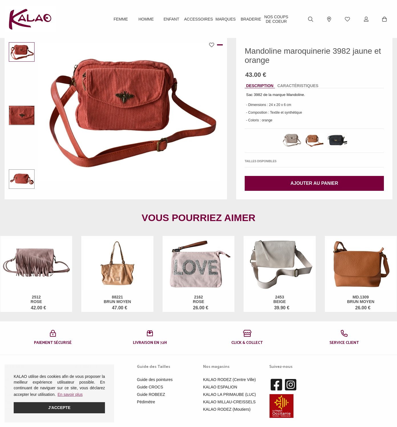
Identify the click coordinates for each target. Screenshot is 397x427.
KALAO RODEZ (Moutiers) (226, 409)
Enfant (171, 19)
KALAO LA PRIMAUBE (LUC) (229, 394)
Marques (226, 19)
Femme (121, 19)
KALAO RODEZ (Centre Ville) (229, 379)
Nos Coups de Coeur (276, 19)
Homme (146, 19)
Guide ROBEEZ (151, 394)
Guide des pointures (155, 379)
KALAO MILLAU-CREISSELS (229, 402)
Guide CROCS (150, 387)
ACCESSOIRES (198, 19)
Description (260, 85)
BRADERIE (251, 19)
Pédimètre (146, 402)
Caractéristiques (297, 85)
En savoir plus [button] (70, 394)
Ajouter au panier (314, 183)
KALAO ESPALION (220, 387)
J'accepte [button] (59, 407)
